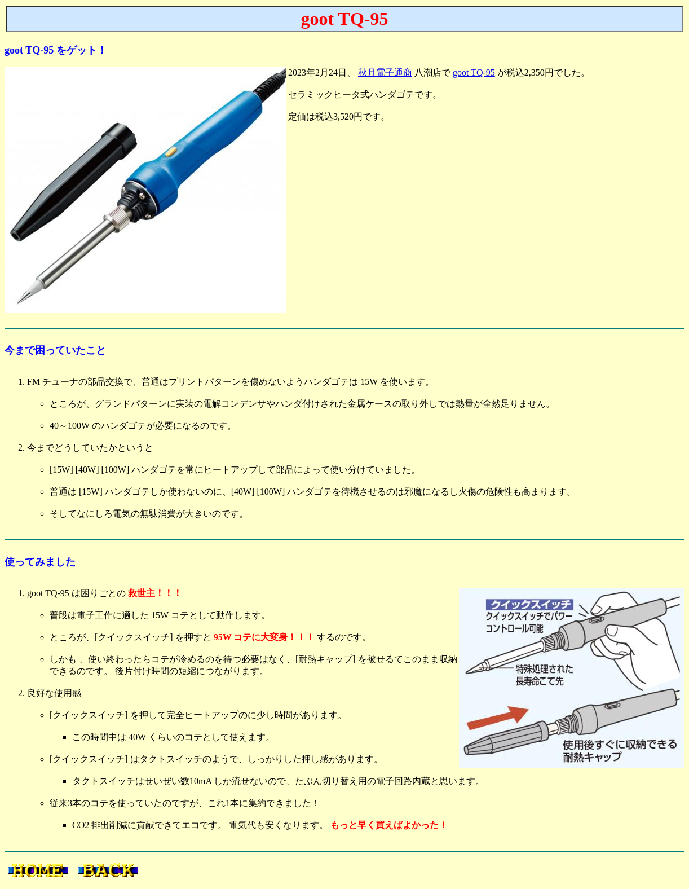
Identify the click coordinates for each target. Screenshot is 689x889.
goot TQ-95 (474, 72)
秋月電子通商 (385, 72)
